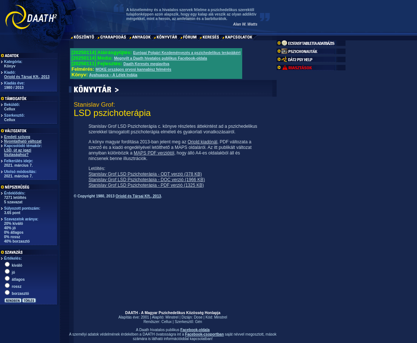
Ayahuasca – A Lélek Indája (113, 75)
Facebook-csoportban (204, 334)
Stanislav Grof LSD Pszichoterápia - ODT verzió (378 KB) (145, 174)
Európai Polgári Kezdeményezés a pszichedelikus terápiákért (186, 53)
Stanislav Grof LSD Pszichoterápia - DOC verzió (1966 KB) (147, 179)
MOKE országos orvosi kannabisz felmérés (133, 69)
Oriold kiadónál (202, 141)
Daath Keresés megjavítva (146, 64)
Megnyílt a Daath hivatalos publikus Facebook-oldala (160, 58)
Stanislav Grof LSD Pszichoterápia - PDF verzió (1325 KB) (146, 185)
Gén (198, 322)
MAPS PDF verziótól (154, 153)
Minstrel (172, 317)
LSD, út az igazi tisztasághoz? (17, 152)
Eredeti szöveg (17, 137)
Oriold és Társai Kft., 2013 (27, 77)
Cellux (166, 322)
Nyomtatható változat (22, 141)
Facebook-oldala (195, 330)
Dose (198, 317)
